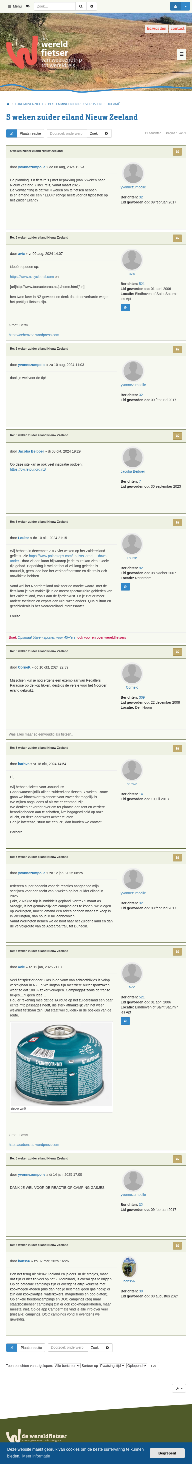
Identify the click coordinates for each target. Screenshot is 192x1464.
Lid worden (156, 29)
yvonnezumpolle (133, 187)
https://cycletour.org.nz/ (28, 469)
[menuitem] (30, 6)
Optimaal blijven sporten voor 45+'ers (47, 637)
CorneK (132, 687)
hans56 (129, 1281)
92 (141, 568)
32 (141, 197)
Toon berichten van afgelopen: (43, 1365)
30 (141, 1291)
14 (141, 794)
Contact (177, 29)
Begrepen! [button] (167, 1453)
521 (142, 284)
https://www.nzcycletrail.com (32, 277)
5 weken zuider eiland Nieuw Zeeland (72, 117)
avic (132, 274)
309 (142, 697)
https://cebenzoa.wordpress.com (34, 335)
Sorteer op (103, 1365)
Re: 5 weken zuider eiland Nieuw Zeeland (39, 237)
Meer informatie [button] (36, 1456)
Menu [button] (15, 6)
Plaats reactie (23, 133)
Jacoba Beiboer (133, 471)
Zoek (94, 133)
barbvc (132, 784)
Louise (132, 558)
